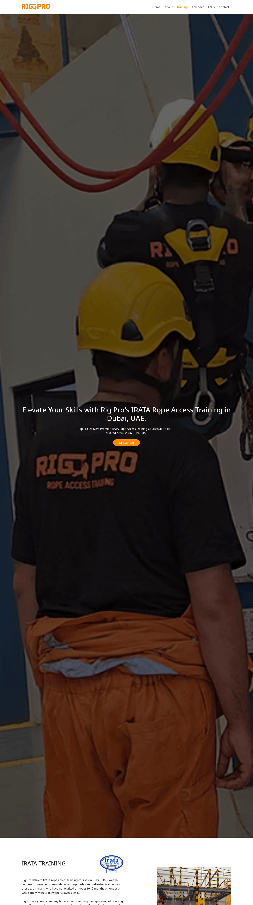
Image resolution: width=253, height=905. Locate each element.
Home (156, 7)
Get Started (126, 443)
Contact (224, 7)
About (169, 7)
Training (182, 7)
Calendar (198, 7)
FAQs (211, 7)
